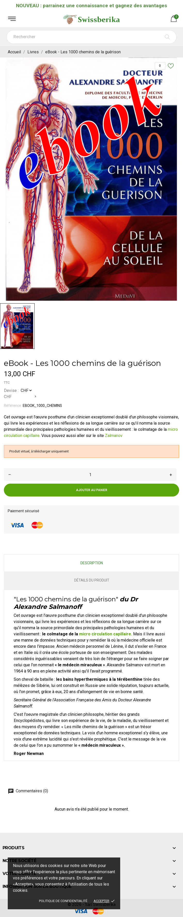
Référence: (13, 405)
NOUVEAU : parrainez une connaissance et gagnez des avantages (91, 6)
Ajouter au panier (91, 490)
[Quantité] (90, 474)
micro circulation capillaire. (106, 634)
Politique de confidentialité (63, 901)
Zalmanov (114, 435)
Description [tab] (91, 563)
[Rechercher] (91, 37)
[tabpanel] (91, 179)
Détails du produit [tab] (91, 580)
